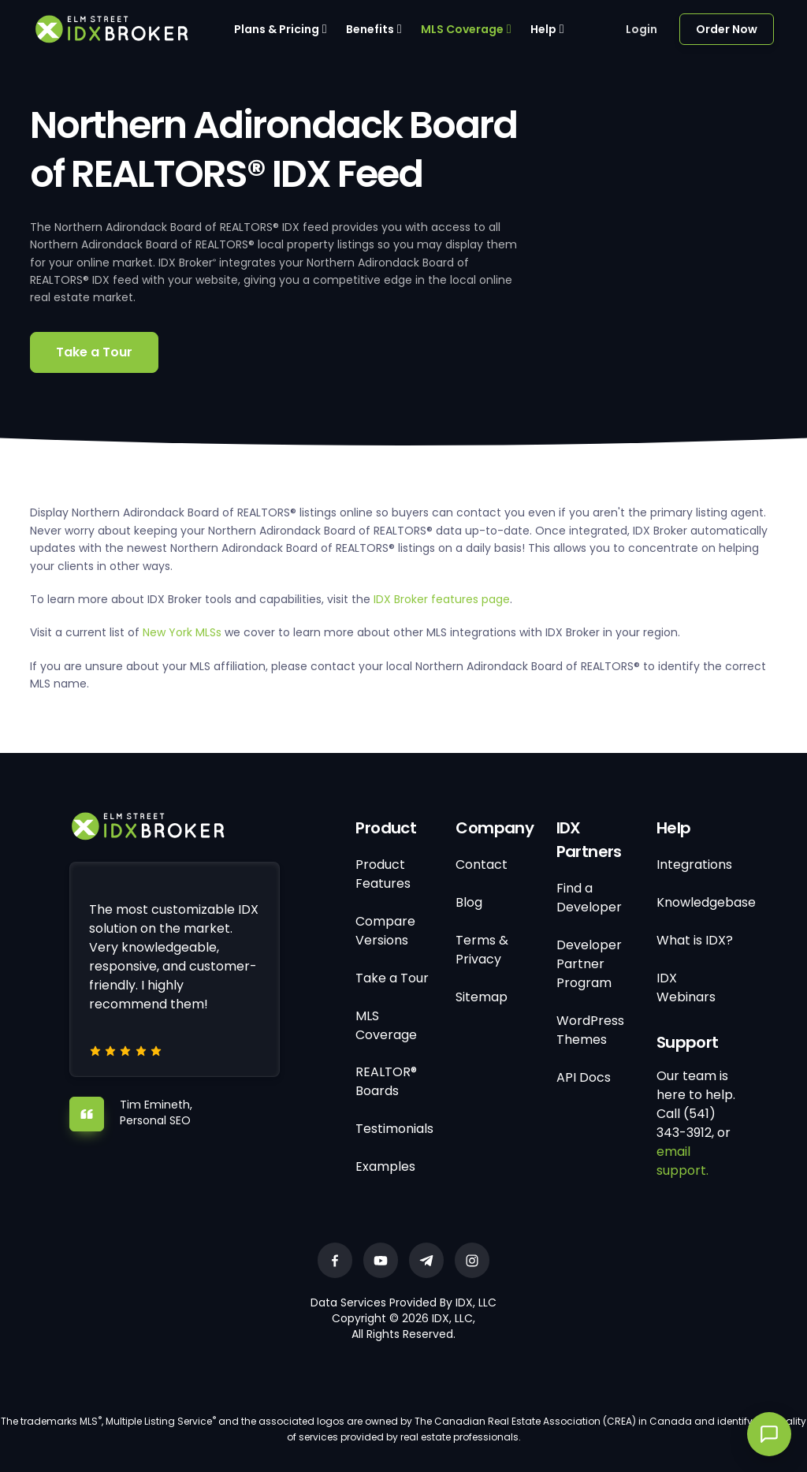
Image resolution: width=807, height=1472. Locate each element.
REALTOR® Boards (386, 1081)
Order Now (726, 29)
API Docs (583, 1077)
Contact (482, 864)
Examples (385, 1166)
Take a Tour (94, 352)
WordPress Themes (590, 1030)
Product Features (383, 874)
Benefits (370, 29)
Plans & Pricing (276, 29)
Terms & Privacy (482, 949)
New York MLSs (182, 632)
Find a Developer (589, 897)
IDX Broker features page (442, 599)
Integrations (694, 864)
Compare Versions (385, 930)
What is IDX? (694, 940)
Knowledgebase (706, 902)
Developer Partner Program (589, 964)
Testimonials (394, 1129)
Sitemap (482, 997)
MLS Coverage (462, 29)
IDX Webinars (686, 987)
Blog (469, 902)
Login (641, 29)
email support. (682, 1160)
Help (543, 29)
